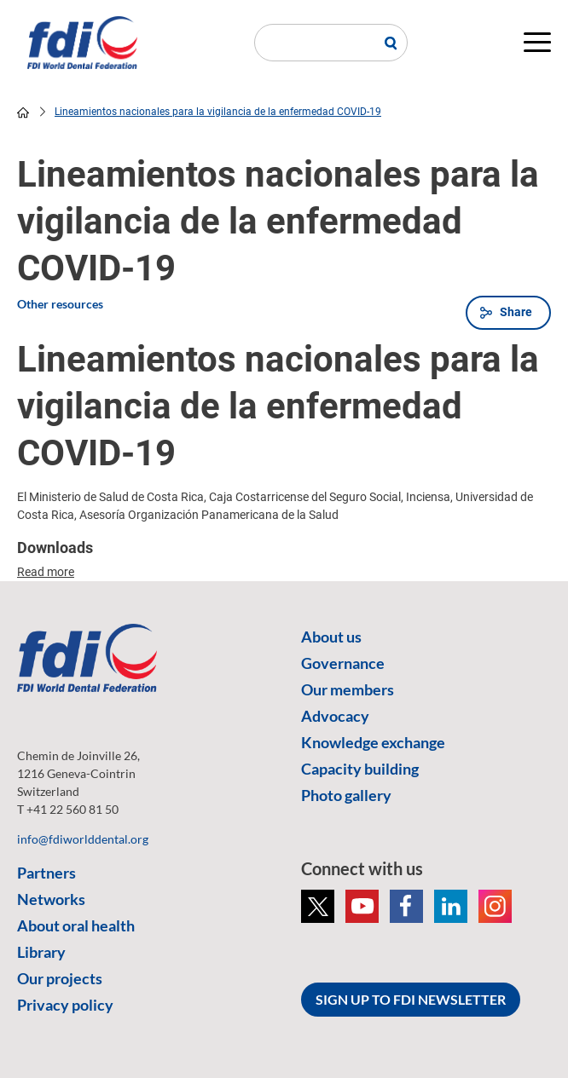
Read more (45, 572)
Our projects (59, 978)
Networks (51, 899)
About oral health (76, 925)
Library (41, 952)
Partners (46, 872)
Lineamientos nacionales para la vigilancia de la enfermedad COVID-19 (218, 112)
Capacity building (360, 768)
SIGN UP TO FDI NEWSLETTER (411, 999)
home (23, 112)
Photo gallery (346, 795)
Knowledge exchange (373, 742)
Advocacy (335, 715)
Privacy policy (65, 1004)
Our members (347, 689)
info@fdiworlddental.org (82, 839)
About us (331, 636)
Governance (343, 663)
